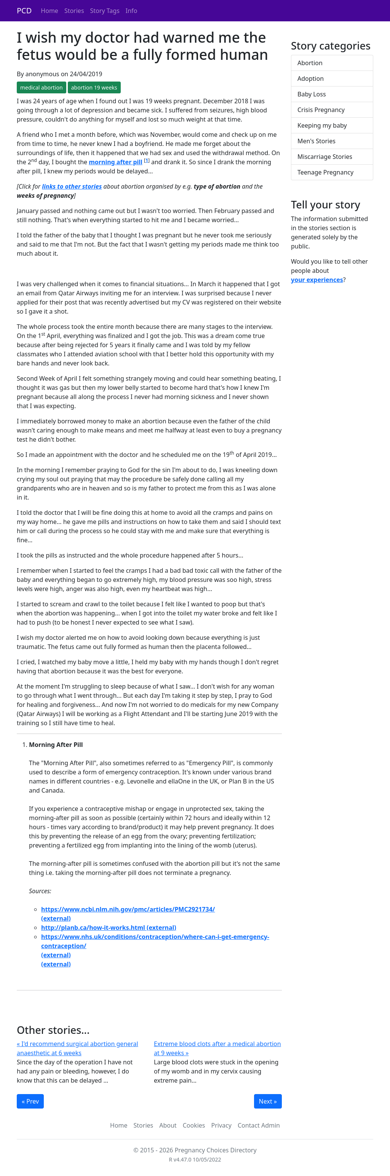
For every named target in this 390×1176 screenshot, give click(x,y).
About (167, 1125)
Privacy (221, 1125)
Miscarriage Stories (324, 156)
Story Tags (105, 10)
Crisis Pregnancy (321, 110)
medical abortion (41, 87)
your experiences (317, 280)
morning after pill (115, 162)
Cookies (194, 1125)
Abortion (310, 63)
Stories (74, 10)
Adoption (310, 78)
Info (131, 10)
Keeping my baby (322, 125)
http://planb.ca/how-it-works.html (93, 927)
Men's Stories (316, 141)
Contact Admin (259, 1125)
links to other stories (72, 186)
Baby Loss (311, 94)
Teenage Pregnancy (325, 172)
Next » (268, 1101)
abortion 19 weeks (94, 87)
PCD (24, 10)
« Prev (30, 1101)
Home (49, 10)
